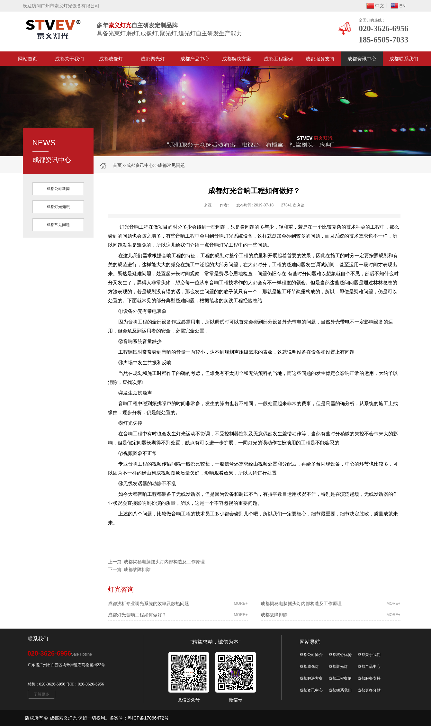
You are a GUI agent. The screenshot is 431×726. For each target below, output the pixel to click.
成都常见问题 (171, 165)
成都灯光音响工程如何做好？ (178, 614)
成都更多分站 (369, 690)
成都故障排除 (137, 569)
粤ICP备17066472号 (148, 718)
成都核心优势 (340, 654)
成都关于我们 (69, 58)
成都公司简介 (311, 654)
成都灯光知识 (58, 206)
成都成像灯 (111, 58)
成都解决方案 (236, 58)
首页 (117, 165)
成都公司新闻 (58, 188)
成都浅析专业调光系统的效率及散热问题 (178, 603)
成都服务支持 (320, 58)
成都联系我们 (403, 58)
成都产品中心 (194, 58)
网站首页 (27, 58)
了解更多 (41, 694)
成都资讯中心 (361, 58)
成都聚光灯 (153, 58)
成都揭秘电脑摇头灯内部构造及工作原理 (164, 561)
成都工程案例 (278, 58)
